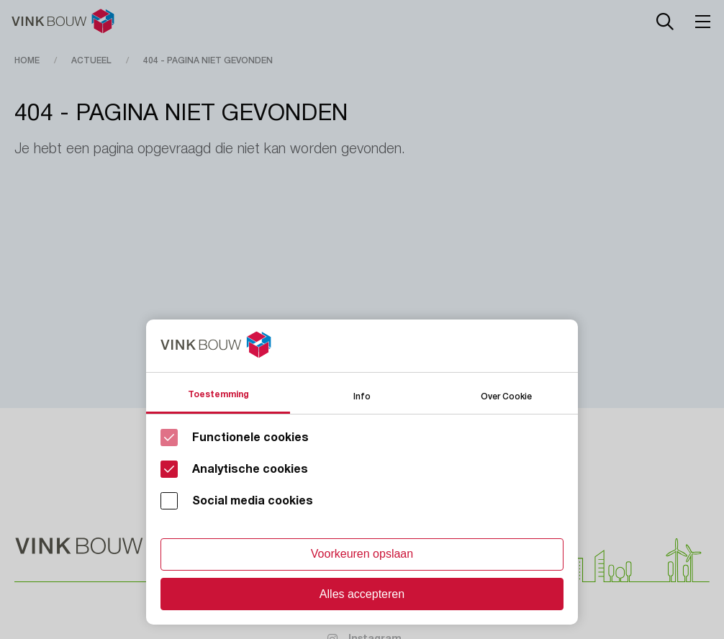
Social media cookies (252, 500)
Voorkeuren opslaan (362, 554)
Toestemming (218, 394)
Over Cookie (506, 395)
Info (362, 395)
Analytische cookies (250, 469)
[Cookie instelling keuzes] (362, 472)
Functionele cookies (250, 437)
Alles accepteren (362, 594)
